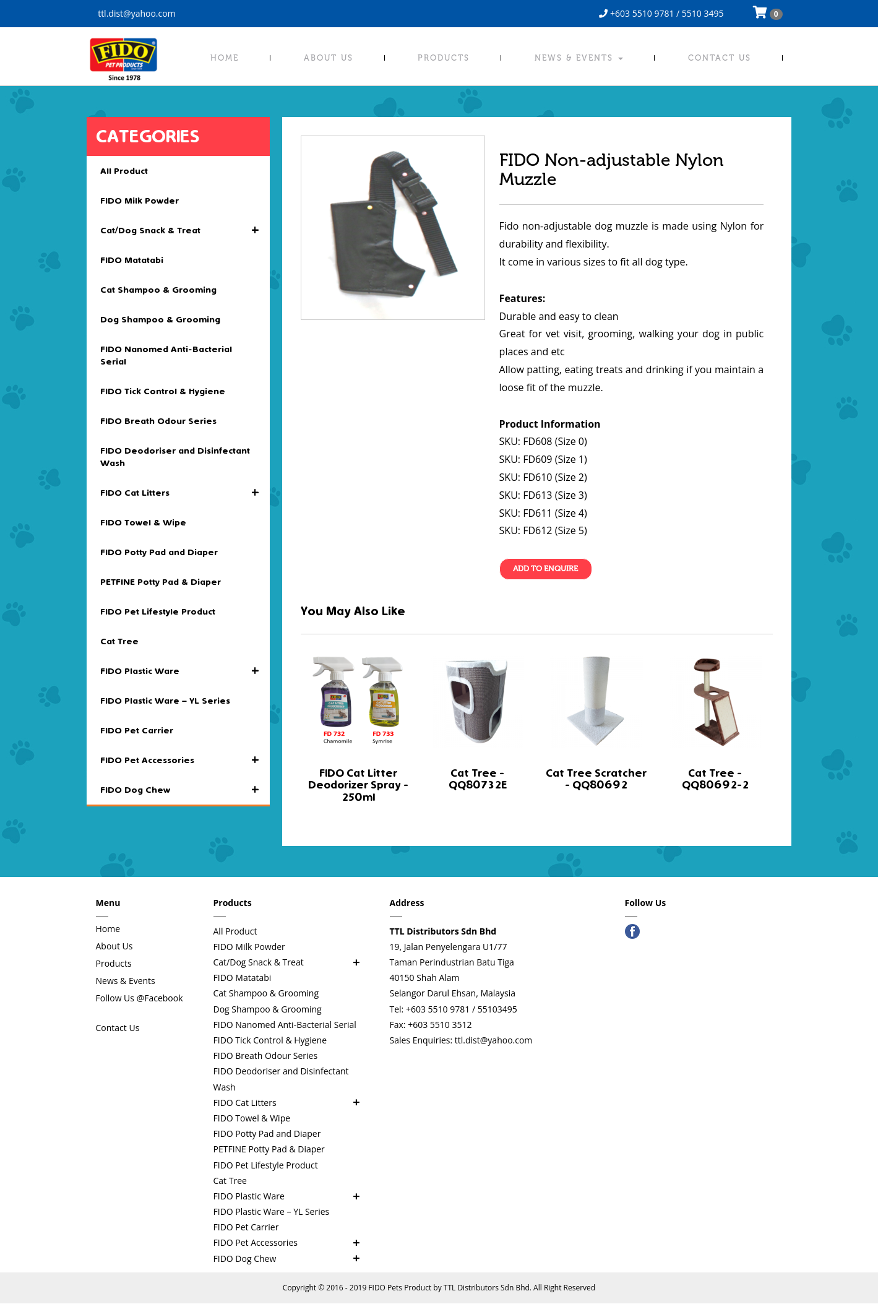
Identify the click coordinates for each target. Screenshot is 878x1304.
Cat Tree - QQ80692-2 (715, 779)
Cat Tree (119, 641)
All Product (124, 171)
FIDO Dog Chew (185, 790)
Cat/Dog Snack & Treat (185, 230)
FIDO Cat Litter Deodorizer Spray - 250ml (358, 785)
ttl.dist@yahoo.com (136, 13)
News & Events (579, 58)
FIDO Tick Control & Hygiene (162, 391)
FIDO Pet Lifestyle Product (157, 611)
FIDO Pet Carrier (136, 730)
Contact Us (719, 58)
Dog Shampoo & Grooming (160, 319)
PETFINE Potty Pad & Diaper (160, 582)
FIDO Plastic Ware (185, 671)
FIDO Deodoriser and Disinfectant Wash (175, 457)
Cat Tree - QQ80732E (478, 779)
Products (444, 58)
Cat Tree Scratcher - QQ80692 (596, 779)
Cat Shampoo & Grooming (158, 290)
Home (224, 58)
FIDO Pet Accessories (185, 760)
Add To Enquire (545, 569)
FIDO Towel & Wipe (143, 522)
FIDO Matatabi (131, 260)
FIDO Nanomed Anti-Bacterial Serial (166, 355)
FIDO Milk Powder (139, 200)
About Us (328, 58)
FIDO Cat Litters (185, 492)
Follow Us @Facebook (139, 998)
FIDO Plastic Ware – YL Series (165, 701)
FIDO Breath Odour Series (158, 421)
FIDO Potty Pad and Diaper (159, 552)
